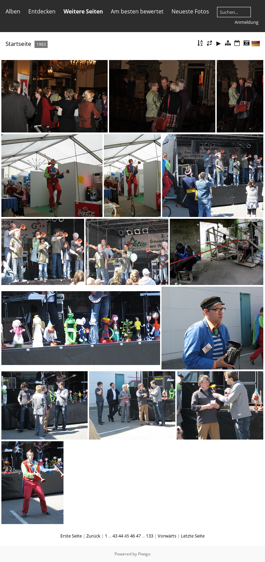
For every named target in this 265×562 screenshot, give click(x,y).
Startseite (18, 44)
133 (149, 536)
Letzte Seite (193, 536)
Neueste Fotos (190, 11)
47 (138, 536)
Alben (13, 11)
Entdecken (42, 11)
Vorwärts (167, 536)
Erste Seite (71, 536)
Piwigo (144, 554)
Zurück (93, 536)
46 (132, 536)
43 (114, 536)
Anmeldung (246, 22)
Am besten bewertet (137, 11)
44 (120, 536)
